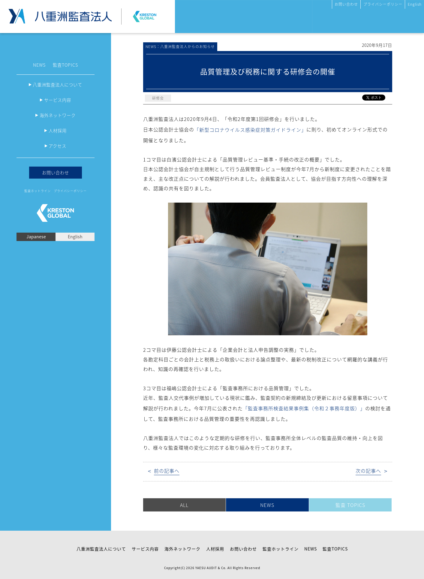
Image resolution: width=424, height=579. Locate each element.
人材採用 (58, 131)
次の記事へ (368, 470)
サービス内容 (57, 100)
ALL (184, 504)
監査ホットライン (37, 190)
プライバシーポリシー (382, 4)
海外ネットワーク (58, 115)
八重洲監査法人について (57, 85)
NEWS (39, 65)
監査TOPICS (65, 65)
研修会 (158, 98)
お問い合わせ (346, 4)
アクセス (57, 146)
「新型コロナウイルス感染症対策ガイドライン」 (250, 129)
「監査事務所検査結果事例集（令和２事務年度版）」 (304, 408)
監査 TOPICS (350, 504)
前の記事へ (166, 470)
